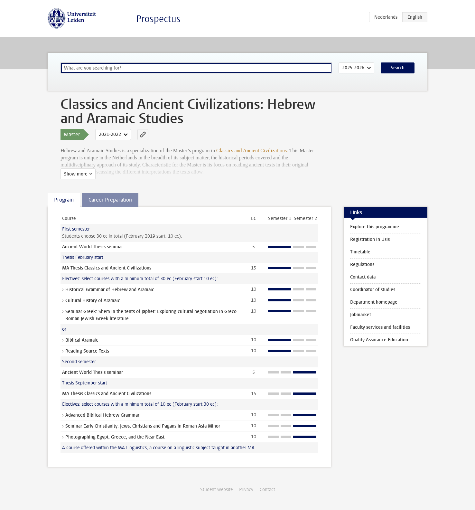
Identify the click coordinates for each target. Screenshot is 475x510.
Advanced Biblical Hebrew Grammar (102, 415)
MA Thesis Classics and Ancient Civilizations (106, 268)
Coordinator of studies (372, 290)
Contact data (363, 277)
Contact (267, 489)
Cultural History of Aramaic (92, 301)
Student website (216, 489)
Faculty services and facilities (380, 327)
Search (398, 68)
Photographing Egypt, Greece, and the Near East (114, 437)
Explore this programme (374, 227)
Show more (76, 174)
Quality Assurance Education (379, 340)
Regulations (362, 264)
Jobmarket (360, 315)
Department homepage (373, 302)
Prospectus (158, 19)
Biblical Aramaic (81, 340)
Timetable (360, 252)
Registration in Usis (370, 239)
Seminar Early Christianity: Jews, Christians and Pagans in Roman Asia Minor (142, 426)
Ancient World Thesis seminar (92, 247)
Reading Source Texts (87, 351)
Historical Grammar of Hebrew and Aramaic (109, 290)
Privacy (246, 489)
